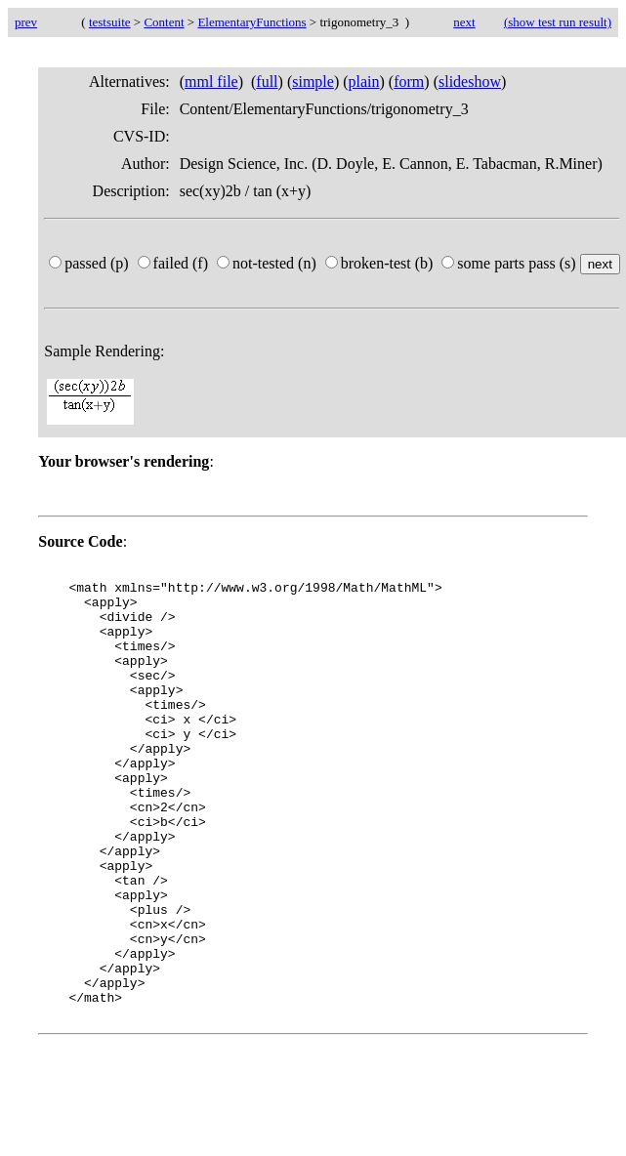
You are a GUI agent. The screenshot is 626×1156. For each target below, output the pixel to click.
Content (164, 22)
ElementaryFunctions (251, 22)
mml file (211, 81)
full (266, 81)
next (464, 22)
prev (26, 22)
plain (364, 81)
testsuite (110, 22)
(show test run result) (557, 22)
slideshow (469, 81)
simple (313, 81)
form (409, 81)
